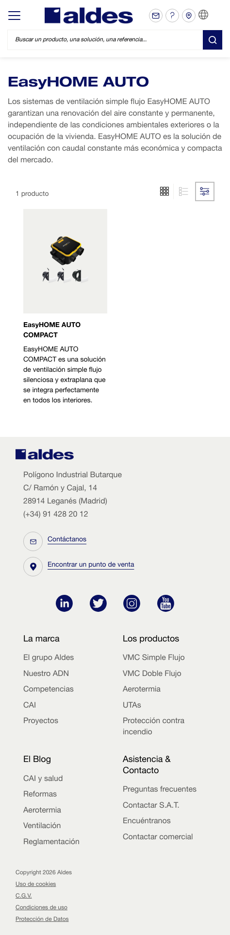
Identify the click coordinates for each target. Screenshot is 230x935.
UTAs (132, 706)
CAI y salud (43, 779)
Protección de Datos (42, 920)
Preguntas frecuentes (160, 790)
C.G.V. (24, 897)
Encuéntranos (147, 822)
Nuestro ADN (46, 674)
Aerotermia (142, 690)
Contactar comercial (158, 838)
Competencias (48, 690)
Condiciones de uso (41, 908)
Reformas (40, 795)
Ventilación (42, 827)
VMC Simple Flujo (154, 658)
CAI (29, 706)
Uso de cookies (36, 885)
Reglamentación (51, 843)
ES (215, 15)
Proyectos (40, 722)
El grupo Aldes (48, 658)
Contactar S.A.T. (151, 806)
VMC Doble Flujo (152, 674)
